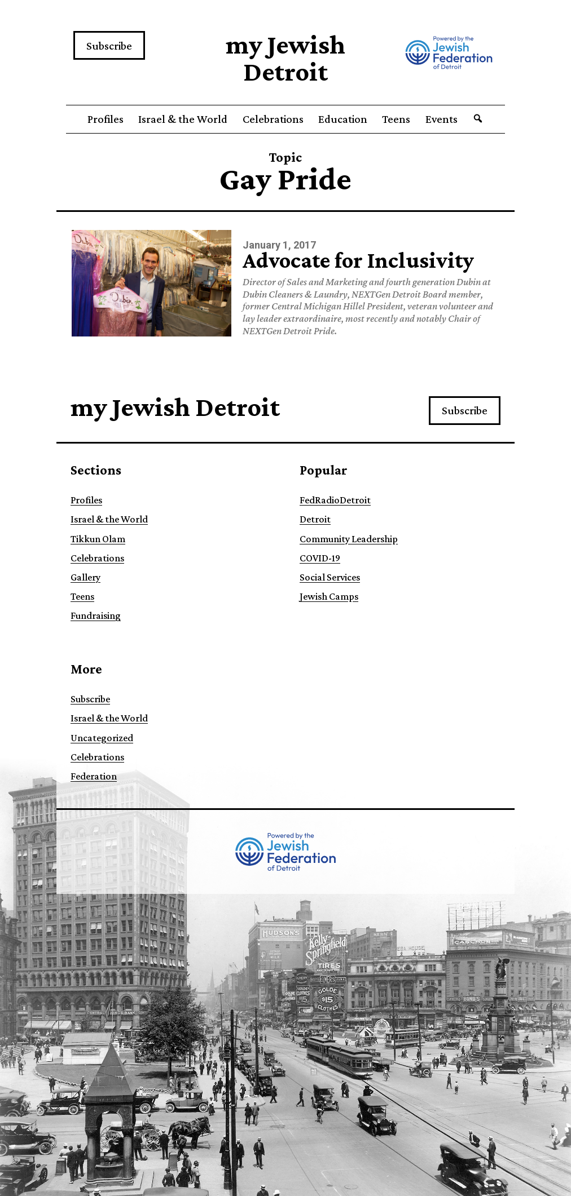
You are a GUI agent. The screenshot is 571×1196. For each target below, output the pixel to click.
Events (441, 119)
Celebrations (273, 119)
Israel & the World (182, 119)
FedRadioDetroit (335, 500)
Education (342, 119)
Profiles (105, 119)
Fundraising (96, 615)
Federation (94, 776)
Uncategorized (102, 737)
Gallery (85, 577)
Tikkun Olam (98, 538)
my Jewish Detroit (285, 57)
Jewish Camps (329, 596)
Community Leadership (349, 538)
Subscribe (109, 45)
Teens (396, 119)
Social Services (330, 577)
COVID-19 (320, 558)
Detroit (315, 519)
